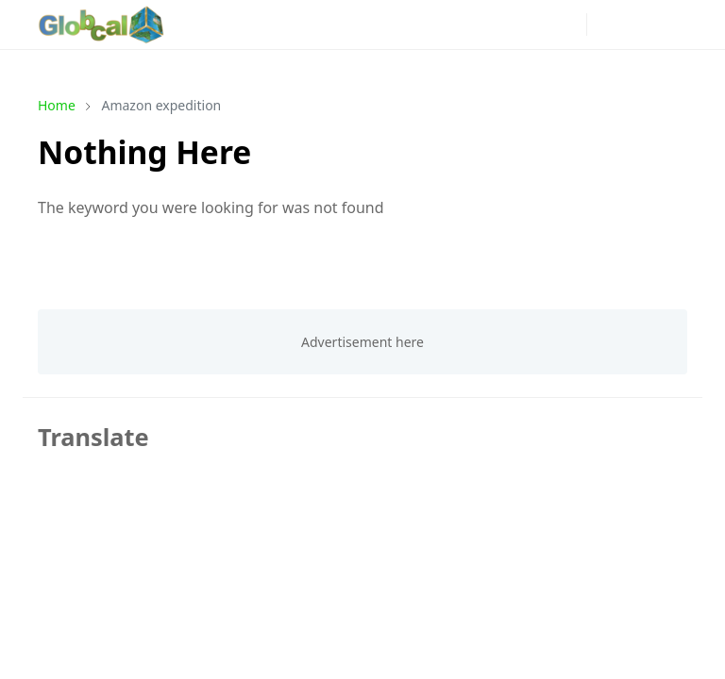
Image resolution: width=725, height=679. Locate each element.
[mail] (537, 24)
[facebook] (356, 24)
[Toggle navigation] (671, 24)
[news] (326, 24)
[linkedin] (477, 24)
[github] (507, 24)
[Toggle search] (639, 24)
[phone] (567, 24)
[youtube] (446, 24)
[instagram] (386, 24)
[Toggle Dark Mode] (606, 24)
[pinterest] (416, 24)
